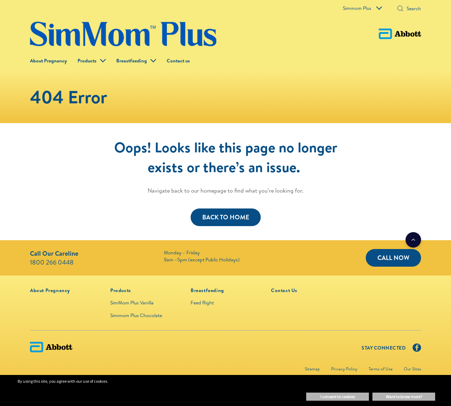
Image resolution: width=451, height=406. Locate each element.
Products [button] (87, 60)
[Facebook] (417, 349)
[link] (50, 290)
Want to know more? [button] (404, 396)
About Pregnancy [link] (48, 60)
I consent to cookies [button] (337, 396)
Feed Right (202, 302)
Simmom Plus (362, 8)
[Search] (400, 9)
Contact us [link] (178, 60)
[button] (419, 60)
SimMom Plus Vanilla (132, 302)
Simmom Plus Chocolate (136, 315)
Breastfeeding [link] (131, 60)
